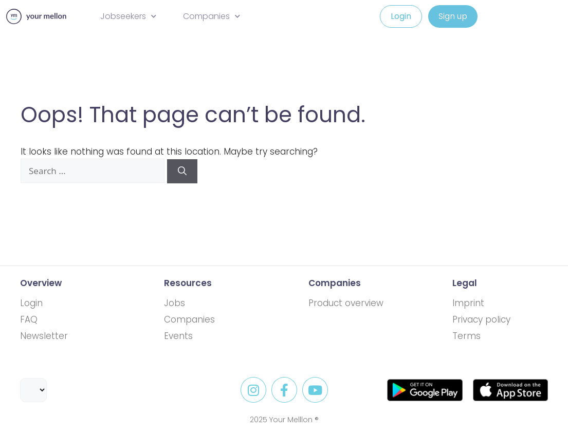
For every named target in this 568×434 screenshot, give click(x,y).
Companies (211, 16)
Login (31, 303)
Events (178, 336)
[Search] (182, 171)
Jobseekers (128, 16)
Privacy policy (481, 319)
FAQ (29, 319)
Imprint (468, 303)
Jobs (174, 303)
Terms (466, 336)
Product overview (345, 303)
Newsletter (44, 336)
